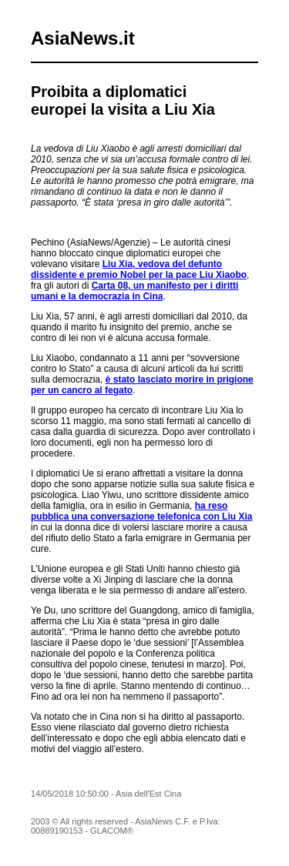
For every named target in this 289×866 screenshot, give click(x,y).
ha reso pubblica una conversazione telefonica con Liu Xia (141, 511)
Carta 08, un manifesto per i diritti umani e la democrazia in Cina (134, 291)
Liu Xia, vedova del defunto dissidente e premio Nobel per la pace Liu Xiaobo (139, 269)
